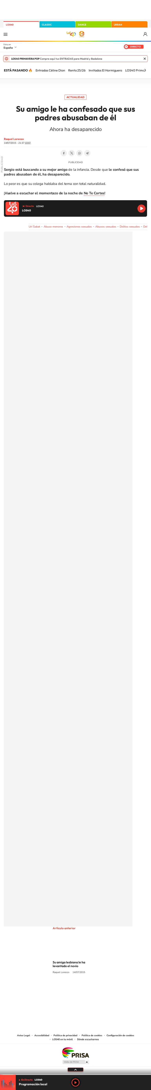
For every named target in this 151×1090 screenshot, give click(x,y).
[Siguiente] (145, 70)
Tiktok (60, 987)
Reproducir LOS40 (141, 209)
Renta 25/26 (77, 70)
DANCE (82, 24)
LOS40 (10, 24)
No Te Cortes (94, 193)
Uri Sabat (34, 226)
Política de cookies (92, 1035)
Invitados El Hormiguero (105, 70)
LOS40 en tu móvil (62, 1039)
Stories (99, 987)
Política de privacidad (65, 1035)
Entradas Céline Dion (50, 70)
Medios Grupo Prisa (76, 1062)
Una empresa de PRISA (75, 1052)
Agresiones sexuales (79, 226)
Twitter (71, 153)
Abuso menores (53, 226)
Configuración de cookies (120, 1035)
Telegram (87, 153)
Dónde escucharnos (88, 1039)
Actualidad (75, 97)
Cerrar (144, 58)
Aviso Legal (23, 1035)
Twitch (91, 987)
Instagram (52, 987)
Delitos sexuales (130, 226)
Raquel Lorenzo (14, 139)
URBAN (118, 24)
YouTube (67, 987)
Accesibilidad (41, 1035)
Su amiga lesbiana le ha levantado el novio (69, 964)
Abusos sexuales (105, 226)
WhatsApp (79, 153)
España (8, 47)
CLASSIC (47, 24)
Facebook (64, 153)
